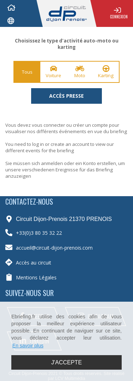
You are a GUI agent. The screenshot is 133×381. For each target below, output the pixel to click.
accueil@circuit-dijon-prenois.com (54, 247)
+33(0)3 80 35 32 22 (39, 232)
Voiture (53, 72)
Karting (106, 72)
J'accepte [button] (66, 362)
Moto (79, 72)
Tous (27, 72)
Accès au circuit (33, 262)
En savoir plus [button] (28, 345)
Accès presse (66, 95)
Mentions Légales (36, 277)
